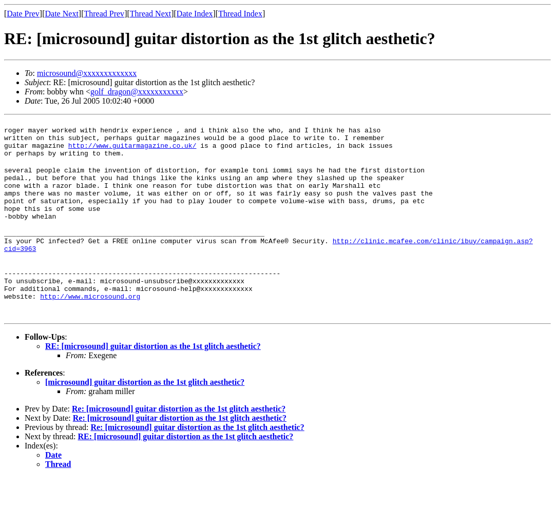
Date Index (195, 13)
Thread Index (240, 13)
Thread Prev (104, 13)
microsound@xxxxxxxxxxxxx (87, 73)
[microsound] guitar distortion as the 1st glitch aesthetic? (144, 412)
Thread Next (150, 13)
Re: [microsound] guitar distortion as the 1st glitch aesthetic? (178, 439)
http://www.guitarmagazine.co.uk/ (132, 151)
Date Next (62, 13)
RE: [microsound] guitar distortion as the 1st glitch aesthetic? (153, 377)
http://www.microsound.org (90, 326)
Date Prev (23, 13)
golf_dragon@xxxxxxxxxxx (136, 91)
